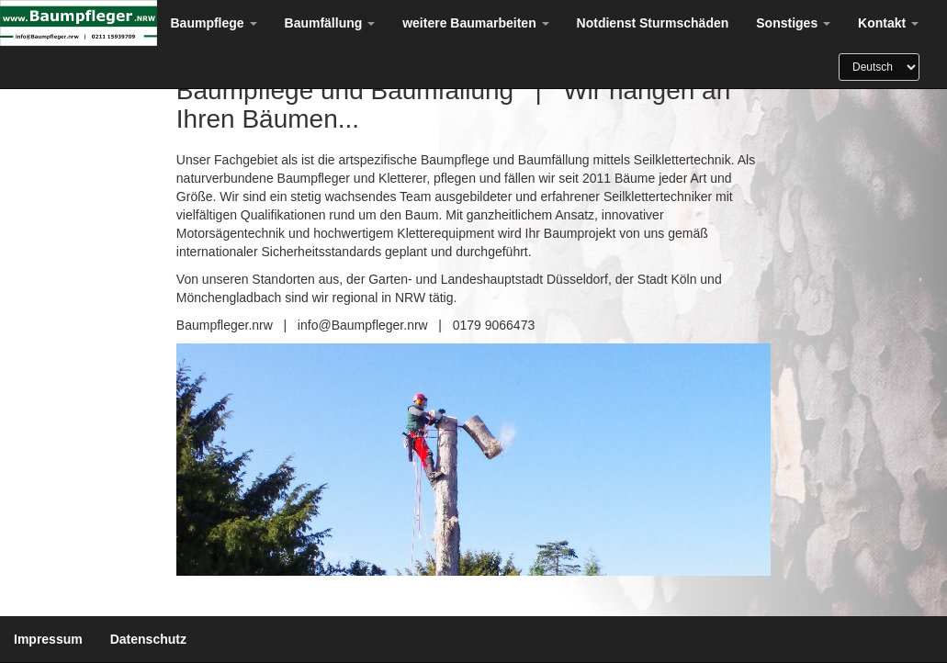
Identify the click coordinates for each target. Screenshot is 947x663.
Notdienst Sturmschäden (653, 23)
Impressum (48, 639)
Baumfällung (330, 23)
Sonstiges (793, 23)
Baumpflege (214, 23)
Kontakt (888, 23)
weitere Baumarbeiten (475, 23)
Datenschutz (148, 639)
